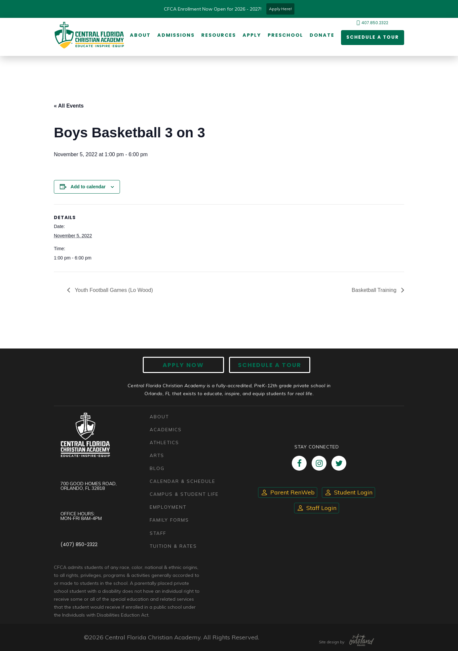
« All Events (69, 106)
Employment (168, 507)
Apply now (185, 365)
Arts (157, 455)
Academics (166, 429)
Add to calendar (88, 186)
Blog (157, 468)
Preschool (285, 35)
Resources (218, 35)
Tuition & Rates (173, 546)
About (140, 35)
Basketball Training (375, 290)
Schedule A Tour (268, 365)
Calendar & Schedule (183, 481)
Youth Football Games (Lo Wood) (113, 290)
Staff (158, 533)
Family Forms (169, 520)
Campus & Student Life (184, 494)
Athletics (164, 442)
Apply (251, 35)
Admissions (175, 35)
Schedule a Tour (372, 37)
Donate (321, 35)
